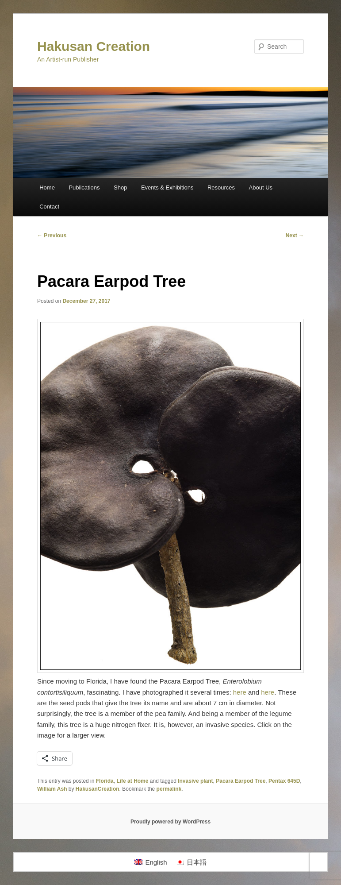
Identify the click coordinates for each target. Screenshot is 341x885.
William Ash (52, 789)
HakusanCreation (97, 789)
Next (295, 235)
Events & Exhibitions (167, 187)
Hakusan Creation (93, 46)
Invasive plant (195, 781)
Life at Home (132, 781)
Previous (51, 235)
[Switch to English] (150, 862)
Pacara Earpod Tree (240, 781)
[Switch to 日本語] (191, 862)
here (239, 692)
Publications (84, 187)
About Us (260, 187)
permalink (169, 789)
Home (47, 187)
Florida (105, 781)
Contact (49, 206)
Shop (120, 187)
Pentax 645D (284, 781)
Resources (221, 187)
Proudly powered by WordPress (170, 822)
